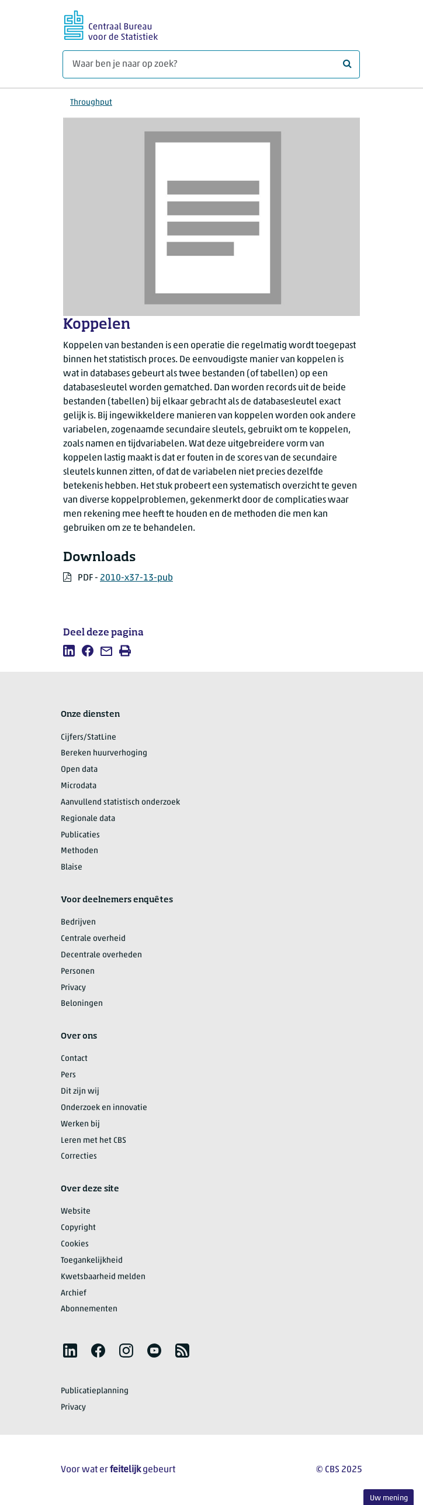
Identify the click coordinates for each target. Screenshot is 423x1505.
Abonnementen (89, 1309)
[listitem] (69, 651)
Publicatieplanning (95, 1391)
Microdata (78, 786)
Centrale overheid (93, 939)
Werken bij (80, 1124)
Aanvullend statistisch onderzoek (120, 802)
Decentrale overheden (101, 955)
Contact (74, 1059)
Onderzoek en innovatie (104, 1108)
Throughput (91, 102)
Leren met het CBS (93, 1141)
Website (76, 1211)
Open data (79, 770)
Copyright (78, 1228)
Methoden (79, 851)
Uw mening (389, 1498)
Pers (68, 1075)
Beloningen (82, 1004)
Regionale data (88, 819)
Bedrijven (78, 922)
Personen (78, 971)
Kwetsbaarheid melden (103, 1277)
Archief (73, 1293)
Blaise (71, 867)
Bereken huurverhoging (104, 753)
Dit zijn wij (80, 1091)
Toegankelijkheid (92, 1261)
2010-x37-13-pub (136, 578)
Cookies (75, 1244)
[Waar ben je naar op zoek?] (211, 64)
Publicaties (80, 835)
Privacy (73, 988)
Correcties (79, 1156)
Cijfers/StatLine (88, 737)
